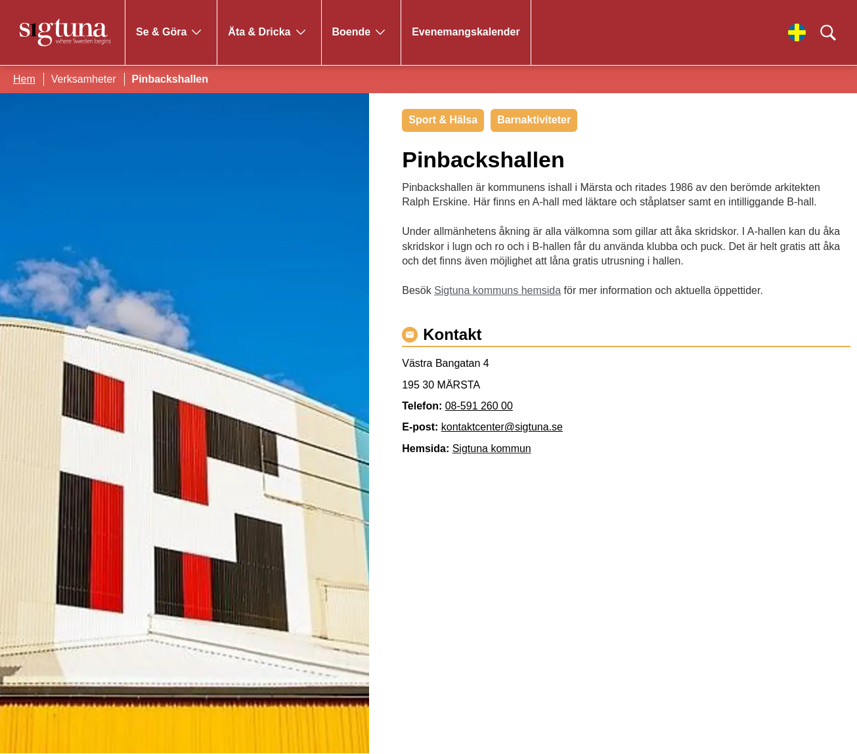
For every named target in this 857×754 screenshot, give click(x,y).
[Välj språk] (797, 32)
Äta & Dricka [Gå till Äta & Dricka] (259, 31)
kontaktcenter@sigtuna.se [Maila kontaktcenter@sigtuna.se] (502, 426)
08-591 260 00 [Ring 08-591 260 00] (479, 405)
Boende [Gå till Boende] (351, 31)
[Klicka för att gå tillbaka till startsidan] (66, 32)
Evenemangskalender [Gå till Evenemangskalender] (466, 31)
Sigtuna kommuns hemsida (497, 290)
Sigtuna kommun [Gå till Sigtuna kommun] (491, 448)
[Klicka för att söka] (828, 33)
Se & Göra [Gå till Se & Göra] (161, 31)
